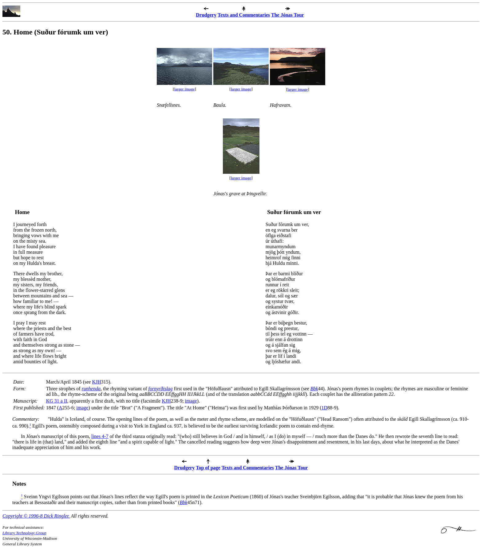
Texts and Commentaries (244, 15)
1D (324, 407)
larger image (184, 89)
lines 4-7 (100, 436)
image (191, 401)
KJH (96, 381)
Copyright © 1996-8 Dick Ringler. (36, 516)
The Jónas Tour (287, 15)
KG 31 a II (56, 401)
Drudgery (206, 15)
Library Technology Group (24, 533)
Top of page (208, 467)
